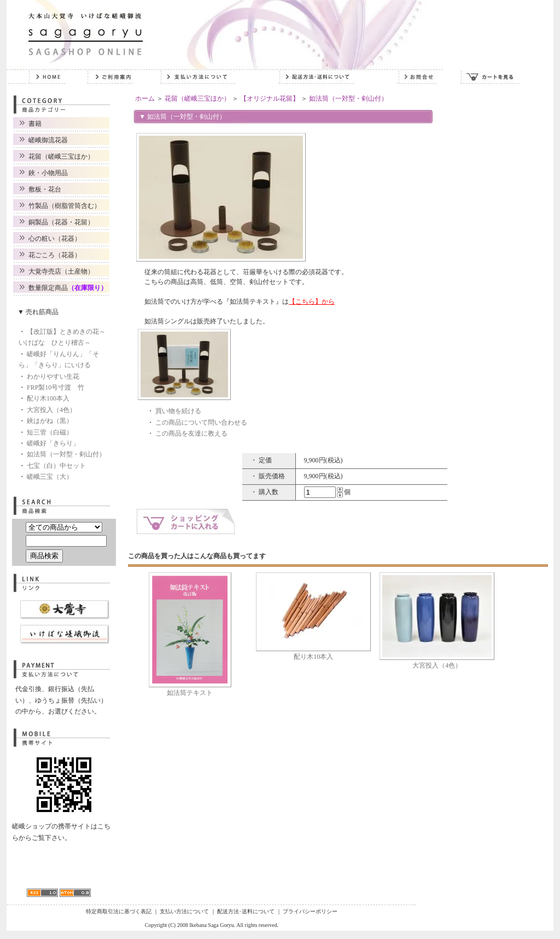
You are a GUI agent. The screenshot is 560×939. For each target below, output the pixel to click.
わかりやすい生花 (53, 376)
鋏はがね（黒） (50, 421)
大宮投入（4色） (51, 410)
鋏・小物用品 (48, 173)
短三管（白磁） (50, 432)
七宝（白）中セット (56, 466)
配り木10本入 (313, 656)
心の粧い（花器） (54, 238)
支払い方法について (184, 911)
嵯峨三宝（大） (50, 476)
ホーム (145, 98)
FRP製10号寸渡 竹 (55, 387)
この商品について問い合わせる (201, 422)
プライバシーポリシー (310, 911)
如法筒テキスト (190, 693)
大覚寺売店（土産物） (61, 271)
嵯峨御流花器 (48, 140)
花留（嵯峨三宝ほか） (61, 156)
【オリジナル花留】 (269, 98)
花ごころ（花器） (54, 255)
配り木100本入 (48, 398)
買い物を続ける (178, 411)
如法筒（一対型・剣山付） (66, 454)
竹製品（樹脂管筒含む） (64, 206)
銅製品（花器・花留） (61, 222)
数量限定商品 (67, 288)
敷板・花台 (44, 189)
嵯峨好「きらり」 (53, 443)
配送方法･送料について (246, 911)
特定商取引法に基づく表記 (118, 911)
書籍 (35, 123)
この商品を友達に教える (191, 433)
